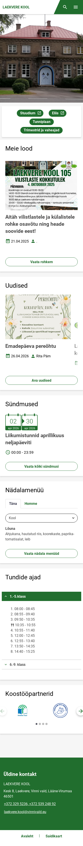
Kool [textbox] (12, 518)
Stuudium (31, 114)
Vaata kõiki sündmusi (41, 466)
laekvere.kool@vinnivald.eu (25, 812)
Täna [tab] (13, 503)
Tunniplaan (41, 122)
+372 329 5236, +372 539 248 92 (30, 804)
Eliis (59, 114)
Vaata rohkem (41, 262)
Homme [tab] (31, 503)
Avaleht (27, 836)
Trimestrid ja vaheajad (41, 130)
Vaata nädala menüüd (41, 553)
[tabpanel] (41, 529)
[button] (36, 724)
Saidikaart (54, 836)
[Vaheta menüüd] (75, 7)
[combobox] (41, 518)
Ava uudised (41, 380)
